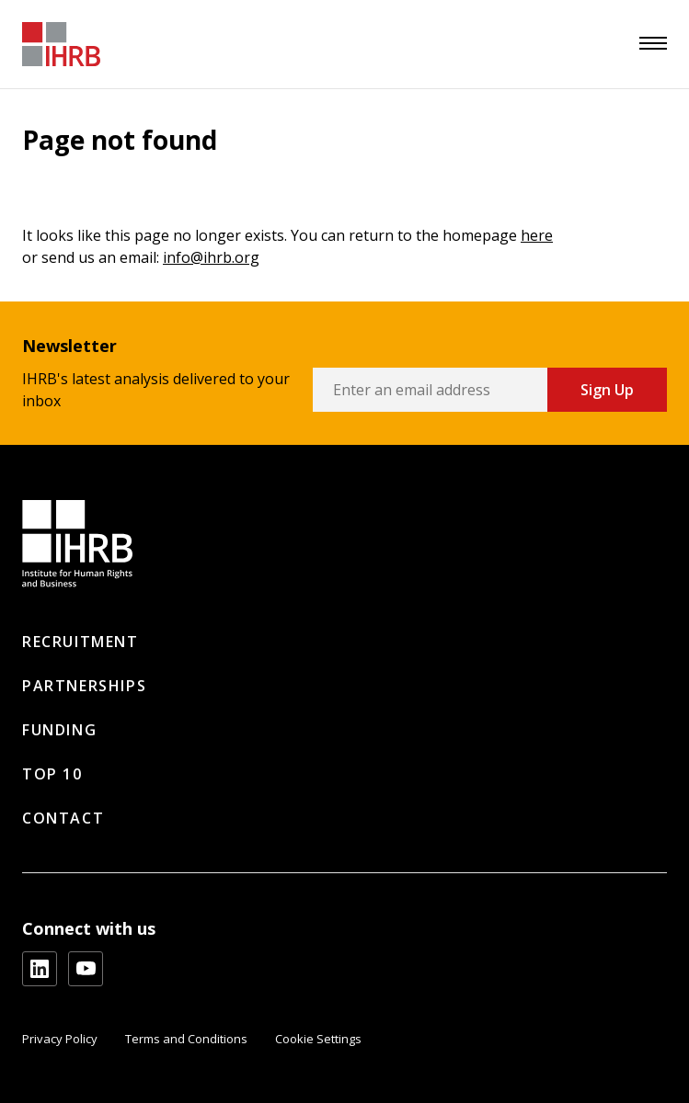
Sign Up (607, 390)
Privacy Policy (60, 1038)
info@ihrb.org (211, 257)
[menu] (653, 43)
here (537, 235)
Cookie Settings (318, 1038)
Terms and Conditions (186, 1038)
